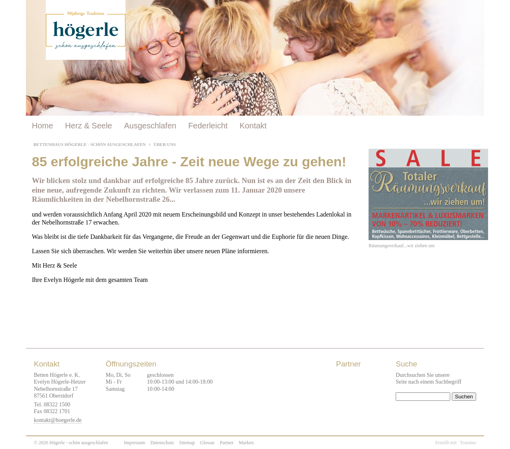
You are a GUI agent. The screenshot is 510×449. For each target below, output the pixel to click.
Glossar (207, 442)
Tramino (468, 442)
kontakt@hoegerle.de (58, 420)
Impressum (134, 442)
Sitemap (187, 442)
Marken (246, 442)
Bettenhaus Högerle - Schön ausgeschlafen (89, 144)
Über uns (165, 144)
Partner (227, 442)
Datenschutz (162, 442)
